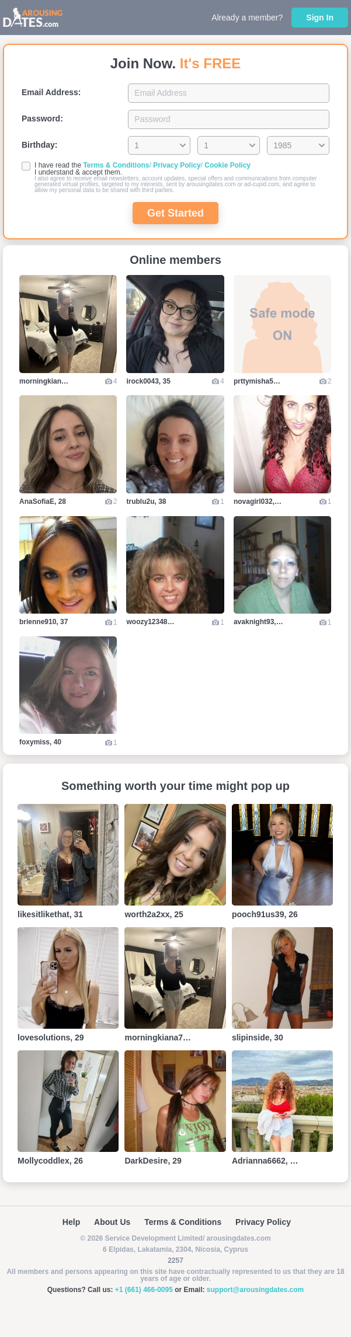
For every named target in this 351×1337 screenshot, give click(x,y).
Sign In (319, 17)
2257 (175, 1260)
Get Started (175, 213)
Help (71, 1222)
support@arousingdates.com (255, 1290)
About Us (112, 1222)
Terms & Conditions (116, 165)
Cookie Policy (227, 165)
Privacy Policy (176, 165)
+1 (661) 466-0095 (144, 1290)
